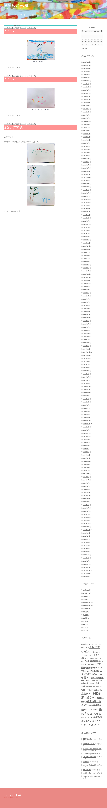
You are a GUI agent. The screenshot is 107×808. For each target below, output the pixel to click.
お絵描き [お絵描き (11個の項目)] (85, 644)
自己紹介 (47, 15)
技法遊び (86, 609)
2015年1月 (86, 452)
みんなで (86, 593)
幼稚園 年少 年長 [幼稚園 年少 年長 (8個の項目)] (94, 686)
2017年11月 (86, 352)
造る (84, 627)
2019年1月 (86, 308)
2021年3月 (86, 233)
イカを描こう (87, 754)
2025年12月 (86, 62)
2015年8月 (86, 430)
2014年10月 (86, 461)
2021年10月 (86, 215)
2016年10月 (86, 392)
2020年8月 (86, 255)
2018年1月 (86, 346)
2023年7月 (86, 149)
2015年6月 (86, 436)
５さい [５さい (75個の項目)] (94, 724)
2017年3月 (86, 377)
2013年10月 (86, 499)
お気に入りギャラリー (20, 15)
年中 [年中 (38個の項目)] (91, 674)
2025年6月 (86, 81)
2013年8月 (86, 505)
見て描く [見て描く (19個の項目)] (89, 717)
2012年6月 (86, 548)
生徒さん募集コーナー (60, 15)
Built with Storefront (11, 797)
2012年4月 (86, 555)
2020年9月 (86, 252)
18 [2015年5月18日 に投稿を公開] (82, 42)
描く (20, 67)
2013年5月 (86, 514)
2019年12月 (86, 274)
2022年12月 (86, 171)
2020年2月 (86, 268)
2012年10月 (86, 536)
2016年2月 (86, 411)
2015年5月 (86, 439)
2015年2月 (86, 449)
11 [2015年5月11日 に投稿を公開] (82, 39)
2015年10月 (86, 424)
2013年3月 (86, 520)
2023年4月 (86, 159)
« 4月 (82, 49)
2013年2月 (86, 523)
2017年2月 (86, 380)
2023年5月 (86, 155)
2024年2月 (86, 127)
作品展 (85, 599)
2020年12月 (86, 243)
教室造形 (86, 615)
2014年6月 (86, 474)
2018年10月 (86, 318)
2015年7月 (86, 433)
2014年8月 (86, 467)
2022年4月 (86, 196)
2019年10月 (86, 280)
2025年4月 (86, 87)
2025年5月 (86, 84)
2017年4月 (86, 374)
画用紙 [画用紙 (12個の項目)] (95, 710)
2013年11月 (86, 495)
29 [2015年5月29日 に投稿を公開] (95, 44)
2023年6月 (86, 152)
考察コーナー (36, 15)
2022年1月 (86, 205)
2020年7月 (86, 258)
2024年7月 (86, 112)
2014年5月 (86, 477)
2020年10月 (86, 249)
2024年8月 (86, 109)
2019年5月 (86, 296)
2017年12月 (86, 349)
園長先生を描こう (88, 739)
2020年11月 (86, 246)
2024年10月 (86, 102)
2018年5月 (86, 333)
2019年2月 (86, 305)
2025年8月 (86, 74)
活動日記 (7, 15)
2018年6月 (86, 330)
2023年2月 (86, 165)
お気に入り (14, 67)
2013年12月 (86, 492)
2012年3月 (86, 558)
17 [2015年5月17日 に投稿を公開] (101, 39)
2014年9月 (86, 464)
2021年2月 (86, 237)
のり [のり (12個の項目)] (98, 644)
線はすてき (14, 127)
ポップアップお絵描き (89, 757)
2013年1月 (86, 527)
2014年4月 (86, 480)
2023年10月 (86, 140)
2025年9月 (86, 71)
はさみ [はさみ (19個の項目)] (85, 648)
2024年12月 (86, 96)
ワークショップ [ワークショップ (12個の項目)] (90, 658)
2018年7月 (86, 327)
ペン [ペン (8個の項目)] (88, 655)
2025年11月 (86, 65)
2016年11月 (86, 389)
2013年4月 (86, 517)
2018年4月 (86, 336)
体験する (86, 596)
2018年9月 (86, 321)
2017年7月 (86, 364)
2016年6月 (86, 405)
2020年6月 (86, 262)
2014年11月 (86, 458)
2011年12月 (86, 567)
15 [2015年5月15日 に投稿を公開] (95, 39)
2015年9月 (86, 427)
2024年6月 (86, 115)
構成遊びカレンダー (89, 744)
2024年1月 (86, 131)
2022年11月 (86, 174)
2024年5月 (86, 118)
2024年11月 (86, 99)
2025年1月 (86, 93)
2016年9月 (86, 396)
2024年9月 (86, 106)
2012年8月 (86, 542)
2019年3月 (86, 302)
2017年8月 (86, 361)
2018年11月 (86, 315)
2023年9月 (86, 143)
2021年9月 (86, 218)
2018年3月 (86, 339)
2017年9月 (86, 358)
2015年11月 (86, 421)
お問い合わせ (75, 15)
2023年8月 (86, 146)
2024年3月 (86, 124)
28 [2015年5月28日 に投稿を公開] (92, 44)
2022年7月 (86, 187)
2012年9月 (86, 539)
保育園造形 (86, 602)
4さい (9, 31)
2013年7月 (86, 508)
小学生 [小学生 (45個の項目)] (94, 671)
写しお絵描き (87, 770)
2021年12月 (86, 208)
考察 (84, 621)
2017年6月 (86, 367)
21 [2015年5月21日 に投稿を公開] (92, 42)
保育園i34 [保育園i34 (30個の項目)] (95, 668)
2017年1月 (86, 383)
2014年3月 (86, 483)
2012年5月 (86, 552)
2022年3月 (86, 199)
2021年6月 (86, 224)
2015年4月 (86, 442)
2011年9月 (86, 576)
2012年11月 (86, 533)
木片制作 (86, 762)
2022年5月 (86, 193)
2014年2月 (86, 486)
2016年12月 (86, 386)
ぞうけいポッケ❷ (16, 5)
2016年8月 (86, 399)
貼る (84, 624)
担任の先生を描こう (89, 776)
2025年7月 (86, 77)
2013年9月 (86, 502)
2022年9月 (86, 180)
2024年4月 (86, 121)
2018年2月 (86, 343)
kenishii (23, 28)
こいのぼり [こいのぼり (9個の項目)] (92, 644)
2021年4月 (86, 230)
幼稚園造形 (86, 605)
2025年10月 (86, 68)
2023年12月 (86, 134)
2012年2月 (86, 561)
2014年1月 (86, 489)
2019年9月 (86, 283)
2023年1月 (86, 168)
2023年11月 (86, 137)
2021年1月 (86, 240)
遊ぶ (84, 630)
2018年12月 (86, 311)
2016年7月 (86, 402)
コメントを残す (31, 28)
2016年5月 (86, 408)
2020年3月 (86, 265)
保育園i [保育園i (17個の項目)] (92, 664)
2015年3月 (86, 446)
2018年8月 (86, 324)
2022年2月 (86, 202)
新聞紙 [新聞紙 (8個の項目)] (91, 705)
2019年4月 (86, 299)
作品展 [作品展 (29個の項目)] (88, 661)
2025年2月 (86, 90)
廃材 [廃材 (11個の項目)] (96, 690)
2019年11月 (86, 277)
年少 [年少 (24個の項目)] (98, 674)
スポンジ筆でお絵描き (89, 765)
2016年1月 (86, 414)
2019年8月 (86, 286)
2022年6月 (86, 190)
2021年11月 (86, 212)
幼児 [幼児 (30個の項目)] (94, 678)
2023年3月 (86, 162)
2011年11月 (86, 570)
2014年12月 (86, 455)
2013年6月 (86, 511)
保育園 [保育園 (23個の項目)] (97, 661)
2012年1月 (86, 564)
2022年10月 (86, 177)
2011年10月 (86, 573)
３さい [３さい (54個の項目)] (90, 720)
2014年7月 (86, 470)
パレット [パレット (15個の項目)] (91, 652)
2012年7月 (86, 545)
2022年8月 (86, 184)
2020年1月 (86, 271)
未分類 (85, 618)
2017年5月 (86, 371)
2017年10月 (86, 355)
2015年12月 (86, 417)
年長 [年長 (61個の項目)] (85, 677)
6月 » (86, 49)
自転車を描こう (87, 773)
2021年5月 (86, 227)
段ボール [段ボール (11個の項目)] (88, 710)
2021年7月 (86, 221)
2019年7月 (86, 290)
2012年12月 (86, 530)
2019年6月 (86, 293)
